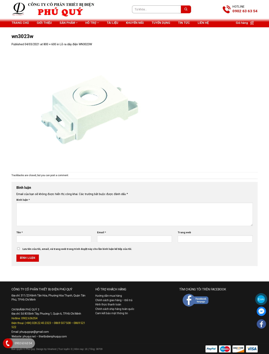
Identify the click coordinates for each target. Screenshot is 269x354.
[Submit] (186, 9)
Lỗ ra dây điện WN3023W (76, 44)
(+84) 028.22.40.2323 (38, 323)
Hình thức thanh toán (108, 304)
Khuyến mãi (135, 22)
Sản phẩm (69, 23)
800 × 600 (50, 44)
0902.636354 (29, 318)
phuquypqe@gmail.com (34, 331)
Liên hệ (203, 22)
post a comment (59, 175)
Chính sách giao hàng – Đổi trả (113, 300)
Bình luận (23, 199)
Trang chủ (20, 22)
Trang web (184, 232)
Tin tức (184, 22)
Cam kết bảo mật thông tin (111, 313)
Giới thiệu (44, 22)
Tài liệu (112, 22)
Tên (19, 232)
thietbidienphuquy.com (53, 336)
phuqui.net (29, 336)
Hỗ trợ (92, 23)
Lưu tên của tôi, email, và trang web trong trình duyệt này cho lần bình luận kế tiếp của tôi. (77, 248)
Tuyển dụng (161, 22)
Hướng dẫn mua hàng (108, 295)
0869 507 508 (62, 323)
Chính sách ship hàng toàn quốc (114, 309)
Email (101, 232)
